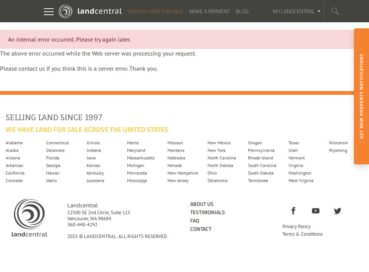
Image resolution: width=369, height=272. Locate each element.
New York (217, 150)
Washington (300, 173)
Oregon (255, 142)
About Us (202, 204)
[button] (335, 11)
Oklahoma (218, 180)
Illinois (93, 142)
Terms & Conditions (302, 234)
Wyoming (338, 150)
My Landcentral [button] (294, 11)
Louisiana (95, 180)
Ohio (212, 173)
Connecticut (57, 142)
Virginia (295, 165)
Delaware (55, 150)
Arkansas (14, 165)
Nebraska (176, 158)
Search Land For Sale (155, 11)
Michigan (135, 165)
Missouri (175, 142)
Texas (293, 142)
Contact (200, 229)
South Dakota (261, 173)
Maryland (136, 150)
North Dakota (220, 165)
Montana (175, 150)
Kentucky (95, 173)
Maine (133, 142)
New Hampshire (182, 173)
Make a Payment (209, 11)
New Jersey (178, 180)
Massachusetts (141, 158)
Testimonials (207, 212)
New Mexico (219, 142)
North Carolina (222, 158)
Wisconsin (338, 142)
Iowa (91, 158)
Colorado (14, 180)
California (15, 173)
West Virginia (300, 180)
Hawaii (52, 173)
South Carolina (262, 165)
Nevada (174, 165)
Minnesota (137, 173)
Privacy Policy (296, 226)
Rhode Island (260, 158)
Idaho (51, 180)
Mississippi (137, 180)
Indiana (94, 150)
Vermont (296, 158)
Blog (242, 11)
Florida (52, 158)
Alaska (12, 150)
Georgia (53, 165)
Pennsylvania (261, 150)
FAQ (194, 220)
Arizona (13, 158)
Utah (293, 150)
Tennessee (258, 180)
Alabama (14, 142)
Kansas (93, 165)
